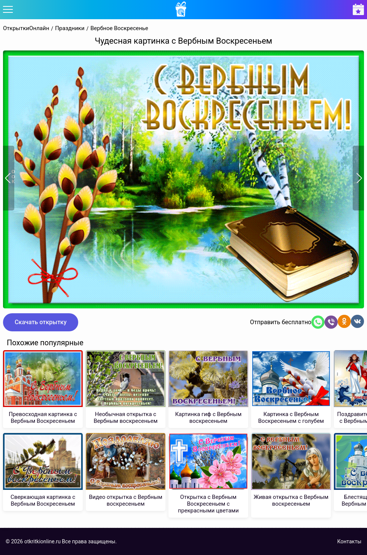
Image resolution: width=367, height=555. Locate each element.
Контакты (349, 541)
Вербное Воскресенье (119, 28)
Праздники (70, 28)
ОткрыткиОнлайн (26, 28)
